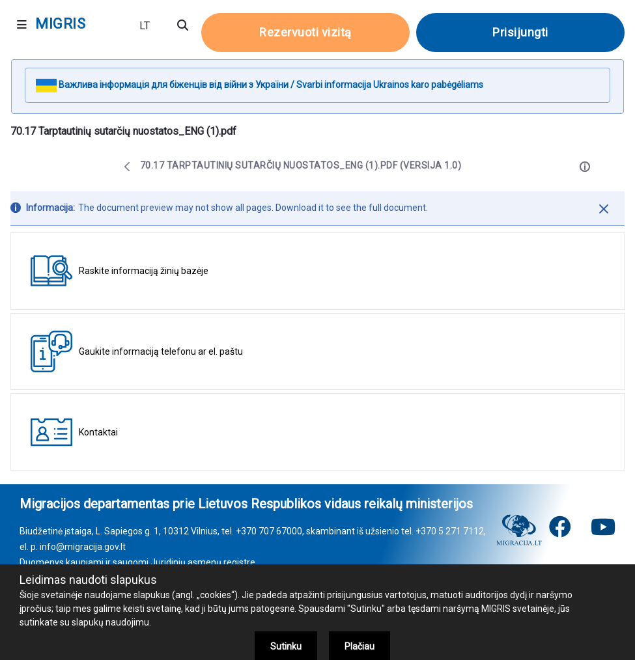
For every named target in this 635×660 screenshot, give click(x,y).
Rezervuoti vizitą (305, 32)
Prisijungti (520, 32)
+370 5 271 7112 (450, 531)
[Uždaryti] (603, 209)
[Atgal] (127, 167)
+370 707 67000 (269, 531)
